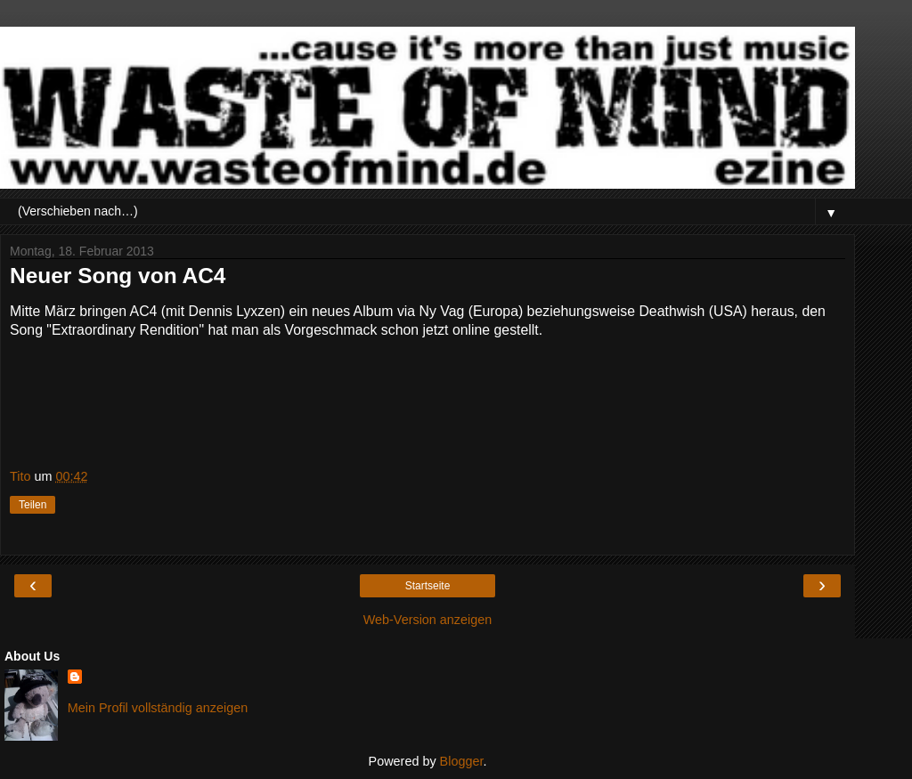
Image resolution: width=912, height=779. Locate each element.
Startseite (428, 586)
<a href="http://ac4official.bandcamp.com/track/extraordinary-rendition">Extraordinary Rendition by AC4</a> (188, 402)
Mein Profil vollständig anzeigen (158, 708)
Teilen (32, 505)
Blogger (462, 761)
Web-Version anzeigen (428, 620)
